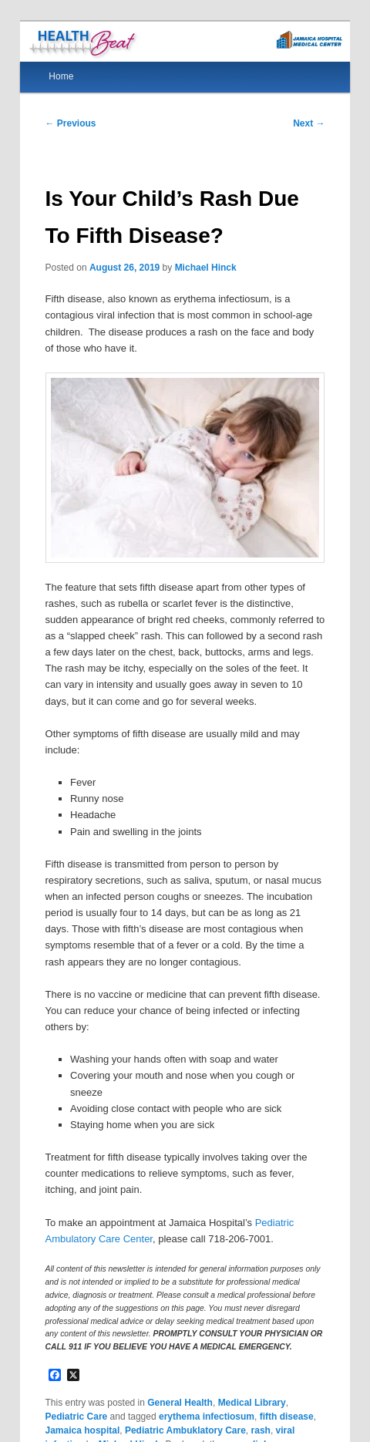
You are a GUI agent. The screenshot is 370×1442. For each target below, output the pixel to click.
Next (309, 123)
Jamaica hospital (82, 1430)
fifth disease (287, 1416)
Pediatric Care (76, 1416)
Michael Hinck (206, 267)
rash (261, 1430)
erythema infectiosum (206, 1416)
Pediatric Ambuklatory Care (185, 1430)
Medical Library (252, 1402)
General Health (180, 1402)
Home (61, 76)
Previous (70, 123)
